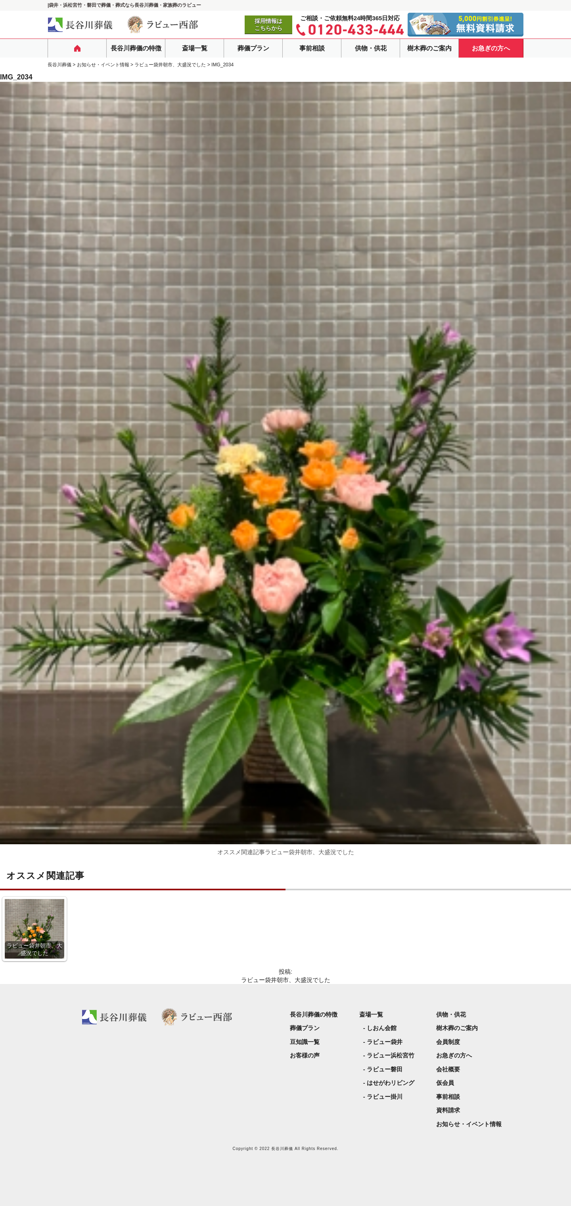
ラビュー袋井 (384, 1041)
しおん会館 (382, 1028)
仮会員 (445, 1082)
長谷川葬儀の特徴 (136, 48)
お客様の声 (305, 1055)
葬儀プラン (253, 48)
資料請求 (448, 1110)
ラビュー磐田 (384, 1069)
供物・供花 (371, 48)
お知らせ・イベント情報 (469, 1124)
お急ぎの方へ (491, 48)
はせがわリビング (390, 1082)
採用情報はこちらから (268, 24)
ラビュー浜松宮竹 (390, 1055)
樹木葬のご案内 (429, 48)
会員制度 (448, 1041)
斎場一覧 (194, 48)
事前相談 (312, 48)
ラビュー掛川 (384, 1096)
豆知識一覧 (305, 1041)
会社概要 (448, 1069)
